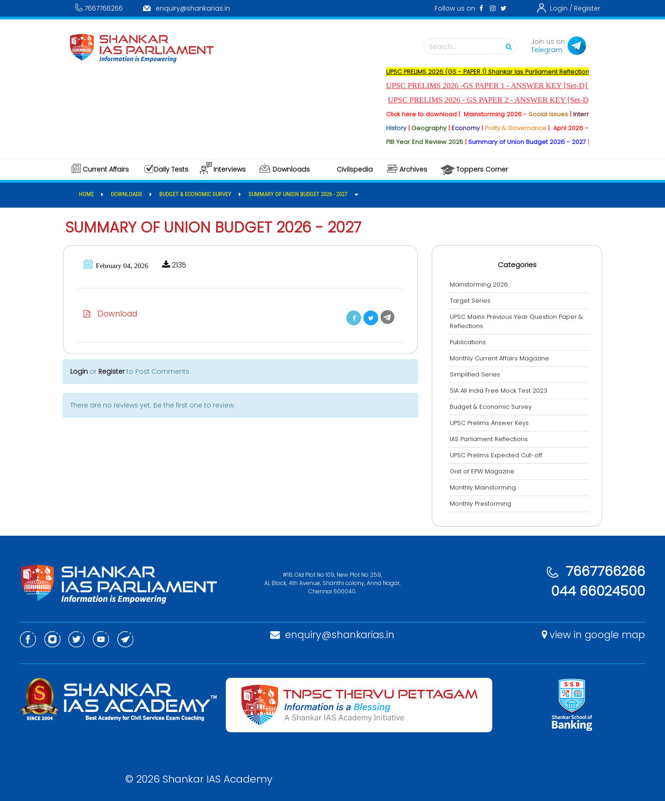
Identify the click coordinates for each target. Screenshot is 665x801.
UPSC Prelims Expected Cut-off (497, 455)
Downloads (291, 169)
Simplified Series (476, 374)
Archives (413, 169)
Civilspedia (355, 169)
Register (587, 8)
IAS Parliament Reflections (490, 439)
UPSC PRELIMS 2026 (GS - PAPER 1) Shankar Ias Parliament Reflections (500, 71)
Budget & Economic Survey (491, 406)
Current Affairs (106, 169)
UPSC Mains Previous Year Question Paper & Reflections (517, 321)
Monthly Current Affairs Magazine (500, 358)
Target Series (471, 300)
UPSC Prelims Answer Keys (490, 422)
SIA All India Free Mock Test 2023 (499, 390)
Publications (469, 342)
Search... (472, 47)
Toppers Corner (482, 169)
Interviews (229, 169)
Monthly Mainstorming (484, 487)
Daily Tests (171, 169)
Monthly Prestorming (481, 503)
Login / (561, 8)
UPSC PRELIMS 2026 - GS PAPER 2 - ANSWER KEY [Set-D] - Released (517, 100)
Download (111, 313)
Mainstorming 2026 (480, 284)
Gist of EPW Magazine (483, 471)
